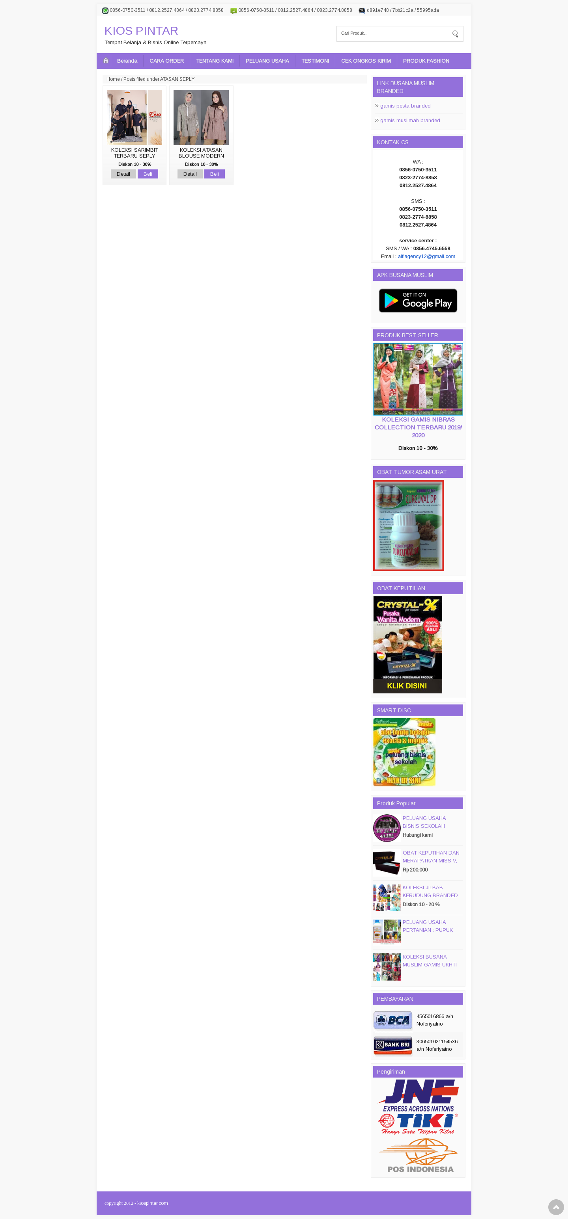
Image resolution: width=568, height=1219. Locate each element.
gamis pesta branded (405, 106)
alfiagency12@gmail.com (426, 256)
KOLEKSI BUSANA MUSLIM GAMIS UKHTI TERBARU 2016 (430, 965)
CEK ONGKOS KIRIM (366, 61)
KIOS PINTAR (141, 30)
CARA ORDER (166, 61)
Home (113, 79)
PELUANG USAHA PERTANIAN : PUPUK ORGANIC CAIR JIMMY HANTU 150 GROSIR (430, 934)
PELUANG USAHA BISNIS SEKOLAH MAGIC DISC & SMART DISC (431, 830)
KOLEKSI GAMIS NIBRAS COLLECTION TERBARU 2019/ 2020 (418, 427)
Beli (148, 174)
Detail (123, 174)
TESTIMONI (315, 61)
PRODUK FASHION (426, 61)
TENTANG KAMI (215, 61)
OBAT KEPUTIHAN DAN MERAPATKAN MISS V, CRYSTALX (431, 861)
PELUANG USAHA (267, 61)
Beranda (127, 61)
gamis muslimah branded (410, 120)
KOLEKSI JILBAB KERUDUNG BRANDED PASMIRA (430, 895)
